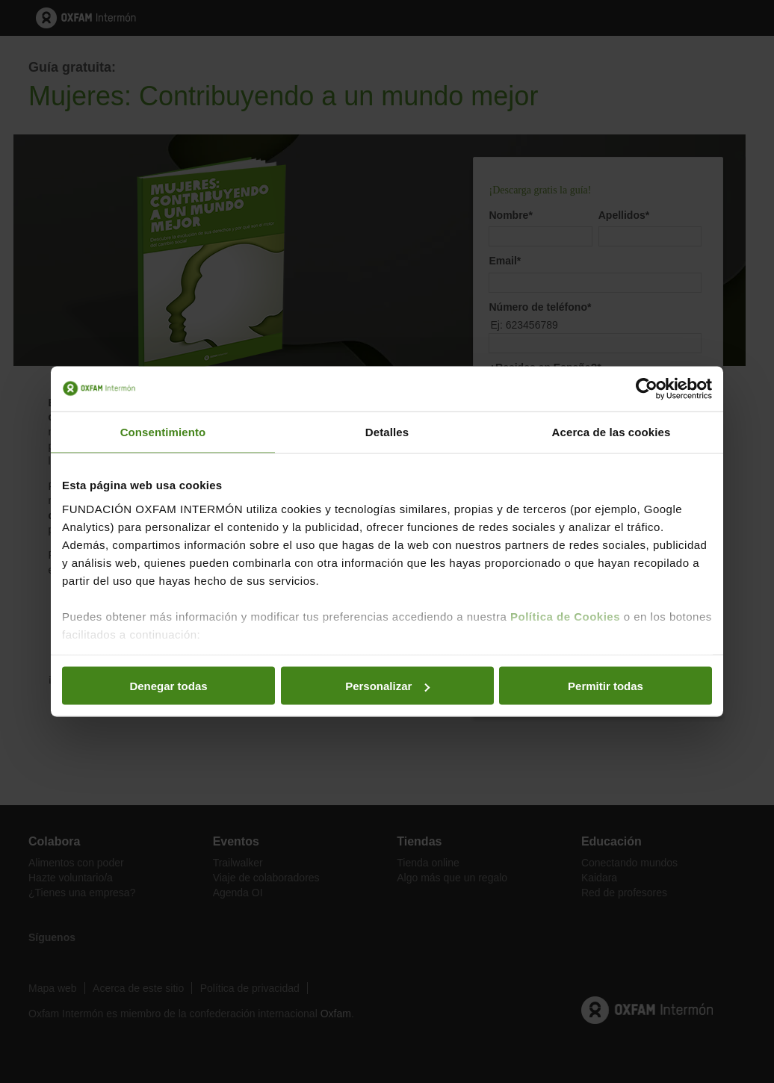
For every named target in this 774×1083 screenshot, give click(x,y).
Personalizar (387, 686)
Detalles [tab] (387, 432)
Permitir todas (605, 686)
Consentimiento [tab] (163, 432)
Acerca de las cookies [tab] (611, 432)
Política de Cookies (565, 615)
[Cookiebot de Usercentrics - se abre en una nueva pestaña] (646, 389)
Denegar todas (168, 686)
